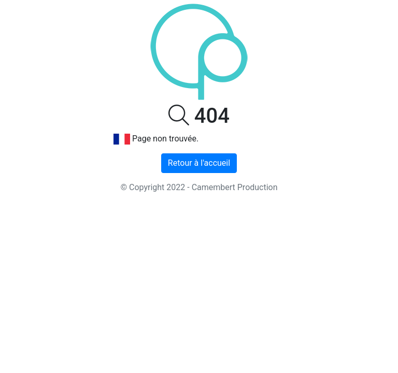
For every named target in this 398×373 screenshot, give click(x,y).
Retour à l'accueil (199, 163)
